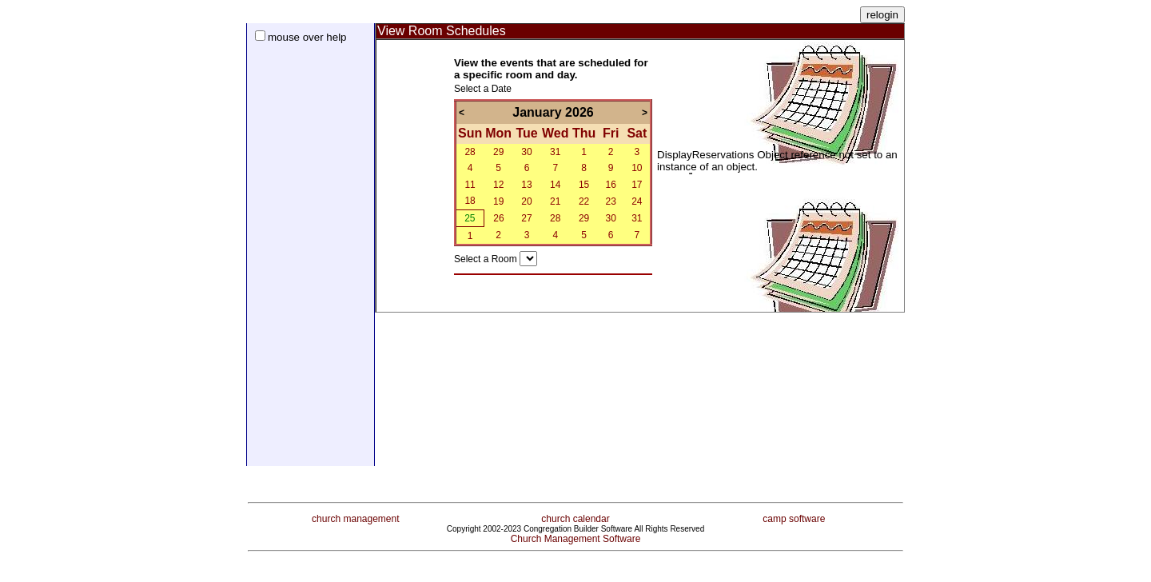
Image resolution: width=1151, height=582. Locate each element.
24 (636, 201)
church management (355, 513)
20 (526, 201)
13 (526, 184)
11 (469, 184)
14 (555, 184)
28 (469, 151)
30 (526, 151)
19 (498, 201)
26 (498, 218)
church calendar (575, 513)
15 (584, 184)
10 (636, 167)
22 (584, 201)
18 (469, 200)
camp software (794, 513)
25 (469, 218)
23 (610, 201)
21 (555, 201)
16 (610, 184)
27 (526, 218)
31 (555, 151)
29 (498, 151)
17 (636, 184)
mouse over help (307, 37)
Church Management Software (576, 533)
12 (498, 184)
